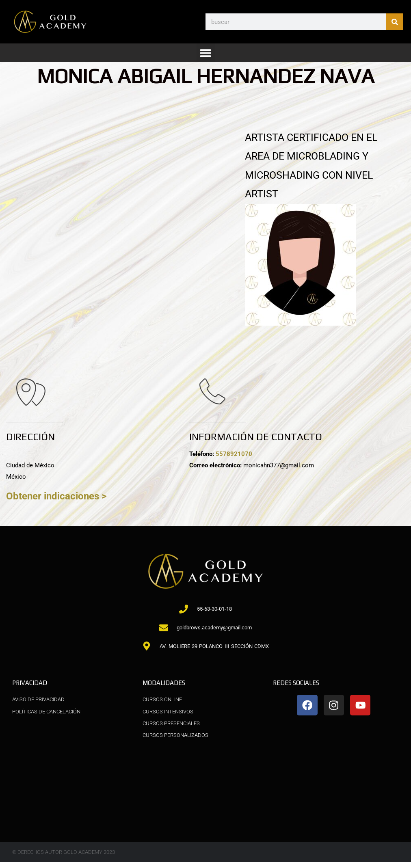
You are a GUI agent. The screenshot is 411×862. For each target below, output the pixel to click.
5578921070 (236, 454)
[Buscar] (394, 21)
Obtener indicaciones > (58, 496)
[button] (206, 52)
